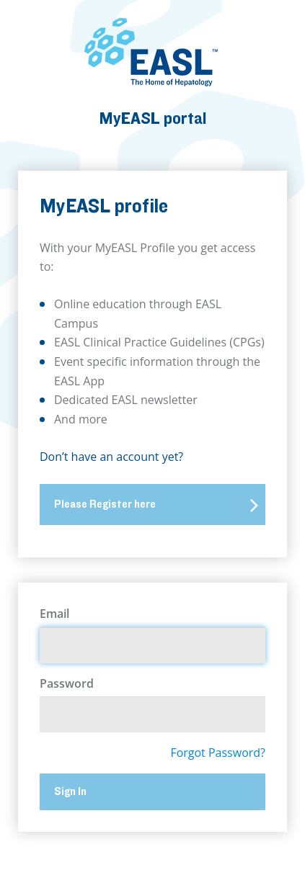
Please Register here (156, 504)
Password (67, 683)
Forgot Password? (217, 752)
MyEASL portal (153, 118)
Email (54, 613)
